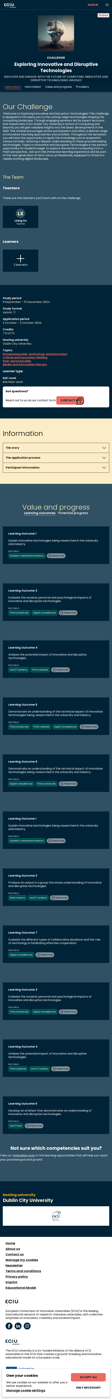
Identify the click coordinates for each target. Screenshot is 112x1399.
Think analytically (19, 612)
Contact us (15, 1254)
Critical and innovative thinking (25, 357)
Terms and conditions (23, 1271)
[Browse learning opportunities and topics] (107, 5)
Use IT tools (16, 1125)
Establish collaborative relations (27, 555)
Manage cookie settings (25, 1390)
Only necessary (88, 1388)
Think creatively (40, 669)
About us (13, 1249)
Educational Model (21, 1288)
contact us (70, 400)
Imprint (11, 1282)
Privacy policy (17, 1277)
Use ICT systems (18, 669)
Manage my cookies (22, 1260)
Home (10, 1243)
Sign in (93, 5)
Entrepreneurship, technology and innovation (35, 354)
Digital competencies (44, 612)
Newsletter (14, 1265)
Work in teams (17, 897)
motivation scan (24, 1155)
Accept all (88, 1377)
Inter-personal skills (17, 361)
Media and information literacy (25, 364)
